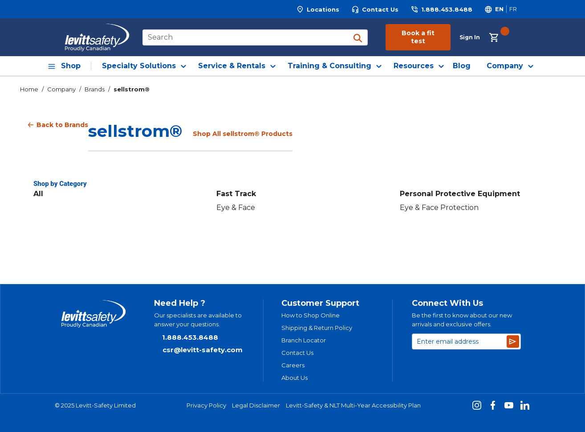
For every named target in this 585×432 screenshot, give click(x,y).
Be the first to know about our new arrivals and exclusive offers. (462, 320)
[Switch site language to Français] (513, 9)
